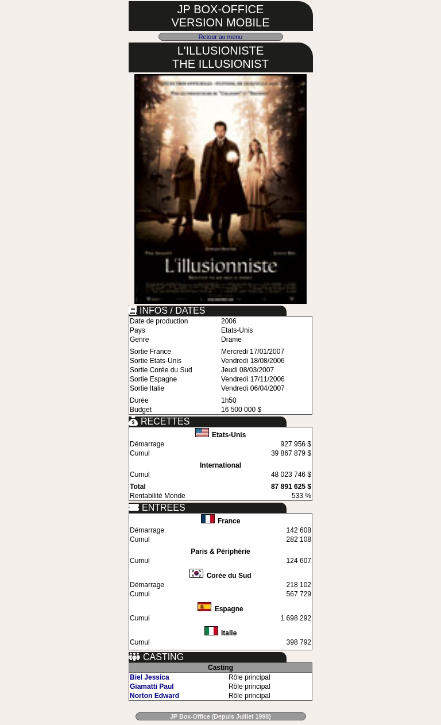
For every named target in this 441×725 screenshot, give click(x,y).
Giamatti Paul (152, 686)
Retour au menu (220, 36)
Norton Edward (154, 696)
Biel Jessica (149, 677)
